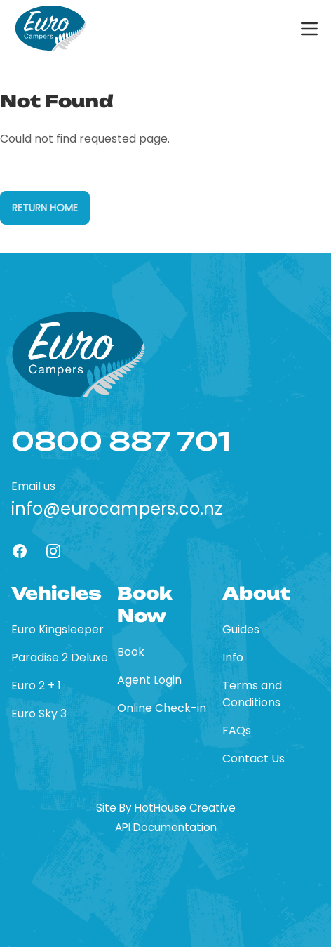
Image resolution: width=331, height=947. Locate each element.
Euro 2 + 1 (36, 685)
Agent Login (149, 680)
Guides (240, 629)
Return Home (45, 208)
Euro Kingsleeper (57, 629)
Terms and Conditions (252, 693)
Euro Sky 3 (39, 714)
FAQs (236, 730)
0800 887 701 (121, 442)
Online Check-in (161, 708)
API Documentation (166, 828)
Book (130, 652)
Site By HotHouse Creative (166, 808)
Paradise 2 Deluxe (59, 657)
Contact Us (253, 758)
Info (232, 657)
